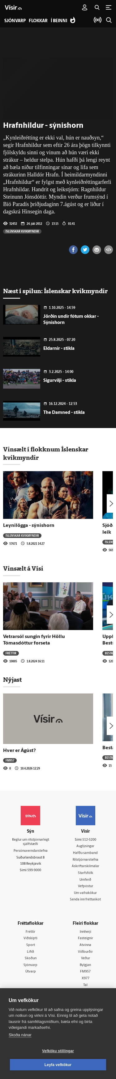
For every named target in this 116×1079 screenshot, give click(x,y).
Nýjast (12, 679)
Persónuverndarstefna (31, 851)
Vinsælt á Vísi (23, 568)
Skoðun (31, 958)
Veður (85, 958)
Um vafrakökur (85, 893)
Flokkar (38, 21)
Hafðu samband (85, 853)
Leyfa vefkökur (58, 1065)
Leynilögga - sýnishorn (28, 525)
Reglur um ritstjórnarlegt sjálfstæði (30, 842)
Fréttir (11, 653)
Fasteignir (85, 938)
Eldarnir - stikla (59, 348)
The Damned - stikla (64, 412)
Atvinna (85, 945)
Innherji (85, 932)
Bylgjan (85, 965)
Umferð (85, 880)
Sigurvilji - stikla (59, 380)
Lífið (30, 952)
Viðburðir (85, 952)
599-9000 (34, 870)
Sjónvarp (30, 965)
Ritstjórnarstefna (85, 860)
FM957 (10, 760)
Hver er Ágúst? (19, 750)
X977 (85, 978)
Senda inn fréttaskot (85, 899)
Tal (85, 985)
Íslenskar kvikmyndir (22, 231)
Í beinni (59, 21)
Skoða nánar (20, 1035)
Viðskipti (30, 938)
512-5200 (89, 840)
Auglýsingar (85, 846)
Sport (30, 945)
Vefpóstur (85, 886)
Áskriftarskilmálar (85, 866)
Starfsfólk (85, 873)
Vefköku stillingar (58, 1051)
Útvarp (30, 971)
